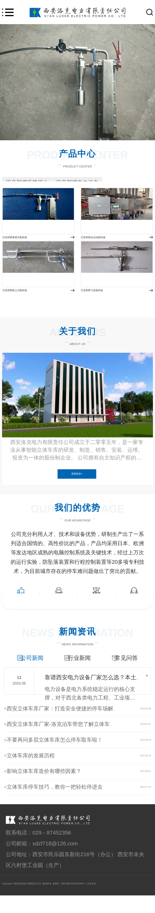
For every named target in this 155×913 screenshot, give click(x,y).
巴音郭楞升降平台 (27, 182)
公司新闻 (36, 664)
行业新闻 (81, 664)
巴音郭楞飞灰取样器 (108, 310)
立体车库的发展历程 (34, 773)
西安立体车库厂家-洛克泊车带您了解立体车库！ (67, 742)
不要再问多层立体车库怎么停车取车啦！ (58, 757)
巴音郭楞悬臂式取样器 (32, 248)
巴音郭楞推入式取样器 (32, 310)
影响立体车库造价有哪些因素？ (47, 789)
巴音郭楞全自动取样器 (111, 248)
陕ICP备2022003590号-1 (74, 901)
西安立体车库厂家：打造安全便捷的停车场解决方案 (71, 726)
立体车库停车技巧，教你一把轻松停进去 (58, 804)
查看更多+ (77, 480)
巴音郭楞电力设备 (77, 182)
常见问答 (126, 664)
